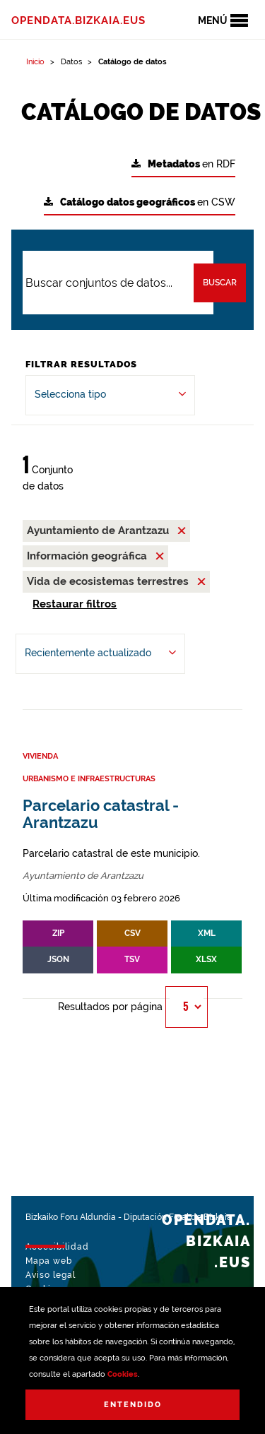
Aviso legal (50, 1275)
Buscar (220, 283)
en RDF (183, 164)
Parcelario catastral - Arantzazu (101, 814)
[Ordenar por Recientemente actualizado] (100, 654)
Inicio (35, 61)
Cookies (122, 1374)
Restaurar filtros (75, 604)
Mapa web (48, 1261)
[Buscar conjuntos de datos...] (118, 282)
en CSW (139, 202)
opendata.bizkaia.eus (78, 20)
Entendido (133, 1404)
